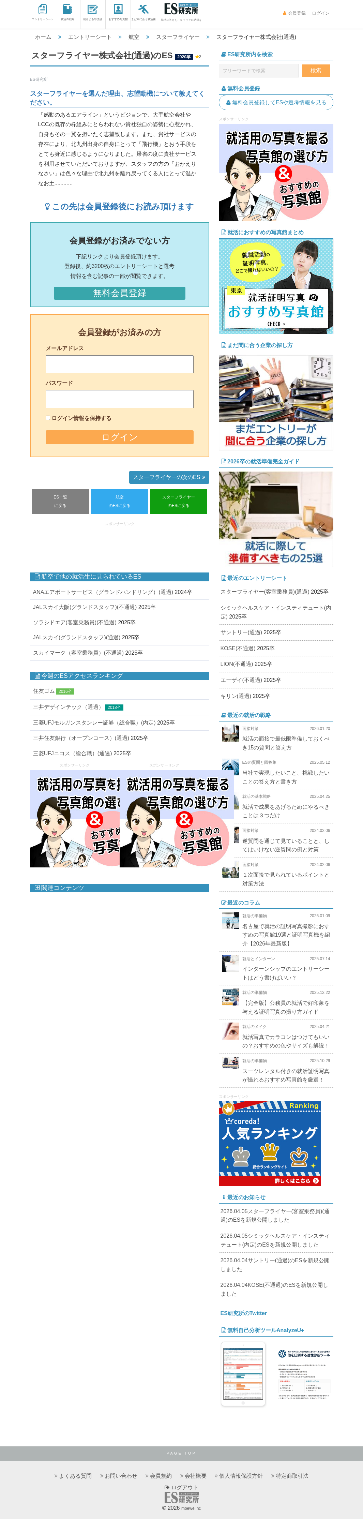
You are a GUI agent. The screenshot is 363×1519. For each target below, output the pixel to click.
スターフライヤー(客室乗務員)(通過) (265, 592)
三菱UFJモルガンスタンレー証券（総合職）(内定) (94, 723)
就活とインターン (258, 958)
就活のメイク (254, 1026)
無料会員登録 (119, 293)
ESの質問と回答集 (259, 762)
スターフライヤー (178, 37)
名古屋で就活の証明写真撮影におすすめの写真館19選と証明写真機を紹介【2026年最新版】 (286, 935)
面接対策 (250, 728)
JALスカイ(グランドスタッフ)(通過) (77, 637)
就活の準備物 (254, 915)
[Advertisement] (154, 543)
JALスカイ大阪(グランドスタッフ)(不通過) (85, 607)
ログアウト (181, 1487)
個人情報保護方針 (241, 1476)
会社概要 (196, 1476)
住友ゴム (44, 691)
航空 (133, 37)
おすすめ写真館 (118, 12)
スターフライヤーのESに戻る (178, 501)
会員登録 (294, 13)
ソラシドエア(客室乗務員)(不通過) (75, 622)
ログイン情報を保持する (81, 418)
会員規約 (161, 1476)
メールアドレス (65, 348)
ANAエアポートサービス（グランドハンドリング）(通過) (103, 592)
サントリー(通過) (241, 632)
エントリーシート (43, 12)
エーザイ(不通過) (241, 680)
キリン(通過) (236, 696)
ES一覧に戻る (60, 501)
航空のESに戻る (120, 501)
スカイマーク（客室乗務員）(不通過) (78, 653)
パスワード (59, 383)
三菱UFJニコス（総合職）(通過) (72, 753)
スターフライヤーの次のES (170, 477)
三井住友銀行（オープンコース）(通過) (81, 738)
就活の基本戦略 (256, 796)
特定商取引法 (292, 1476)
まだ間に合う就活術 (143, 12)
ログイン (320, 13)
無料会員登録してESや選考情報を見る (276, 102)
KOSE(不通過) (238, 648)
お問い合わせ (121, 1476)
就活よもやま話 (92, 12)
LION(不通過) (237, 664)
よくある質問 (75, 1476)
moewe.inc (191, 1508)
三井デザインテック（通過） (68, 707)
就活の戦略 (67, 12)
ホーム (43, 37)
